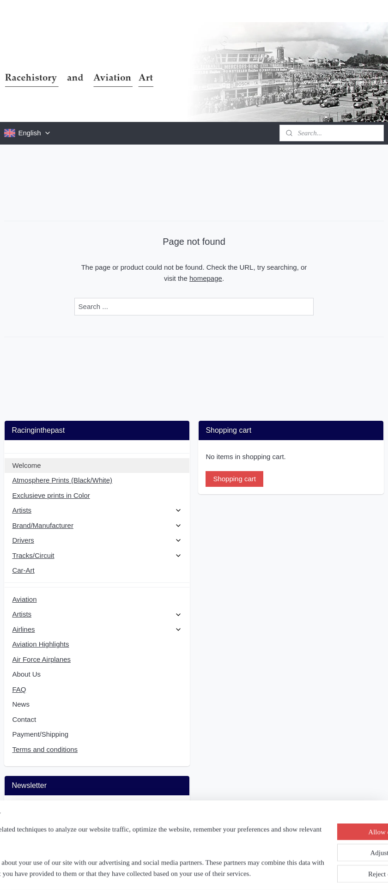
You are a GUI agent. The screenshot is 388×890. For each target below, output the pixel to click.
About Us (26, 674)
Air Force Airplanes (41, 659)
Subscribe (34, 834)
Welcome (26, 465)
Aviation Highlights (40, 644)
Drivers (97, 540)
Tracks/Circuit (97, 555)
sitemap (167, 873)
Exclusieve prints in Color (51, 495)
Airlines (97, 629)
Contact (24, 719)
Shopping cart (234, 479)
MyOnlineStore (287, 873)
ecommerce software (214, 873)
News (21, 704)
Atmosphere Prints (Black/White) (62, 480)
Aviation (24, 599)
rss (183, 873)
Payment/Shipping (40, 734)
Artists (97, 510)
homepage (205, 278)
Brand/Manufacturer (97, 525)
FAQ (19, 689)
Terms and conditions (45, 749)
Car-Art (23, 570)
